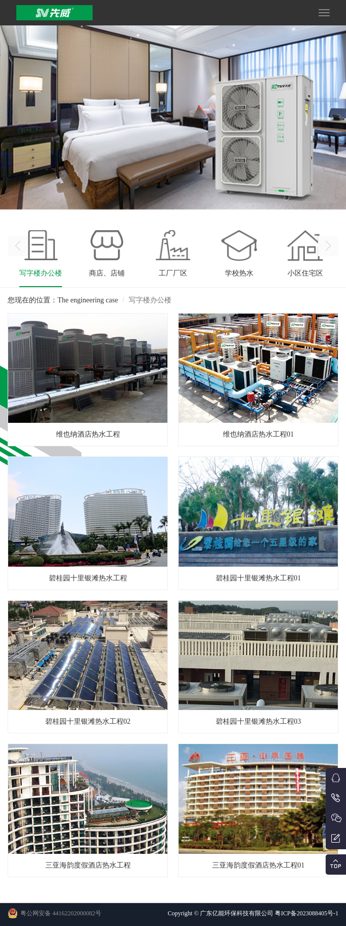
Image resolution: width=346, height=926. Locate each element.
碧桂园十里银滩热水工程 (88, 578)
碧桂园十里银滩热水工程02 (88, 721)
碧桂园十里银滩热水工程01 (258, 578)
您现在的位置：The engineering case (63, 300)
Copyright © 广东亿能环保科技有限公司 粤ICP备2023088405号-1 (253, 913)
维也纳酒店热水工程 (88, 434)
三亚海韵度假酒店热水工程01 (258, 865)
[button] (328, 246)
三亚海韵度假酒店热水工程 (88, 865)
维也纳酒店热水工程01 (258, 434)
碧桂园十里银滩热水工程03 (258, 721)
